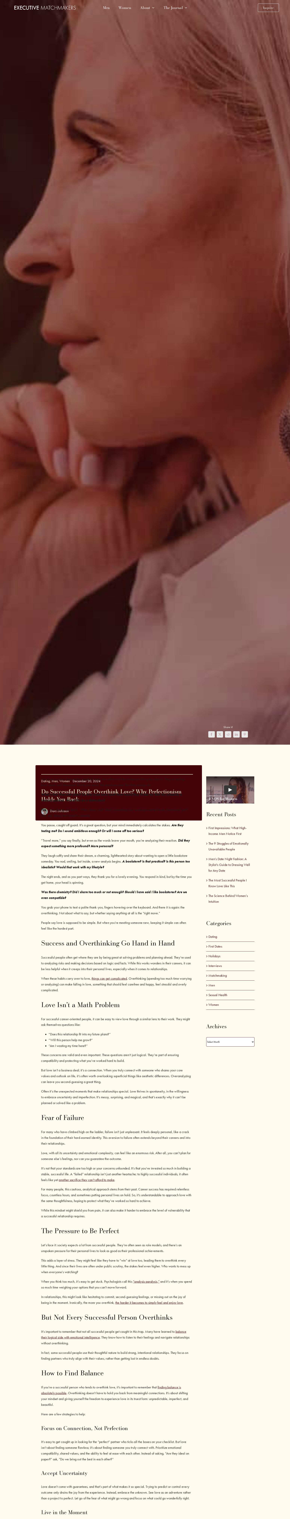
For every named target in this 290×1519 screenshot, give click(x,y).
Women (213, 1005)
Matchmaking (217, 975)
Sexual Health (217, 995)
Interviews (215, 966)
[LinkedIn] (236, 734)
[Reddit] (228, 734)
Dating (212, 937)
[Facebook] (211, 734)
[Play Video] (230, 789)
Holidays (214, 956)
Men (211, 985)
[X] (220, 734)
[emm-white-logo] (45, 7)
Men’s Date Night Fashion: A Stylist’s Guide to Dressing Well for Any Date (229, 865)
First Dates (215, 946)
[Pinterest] (245, 734)
